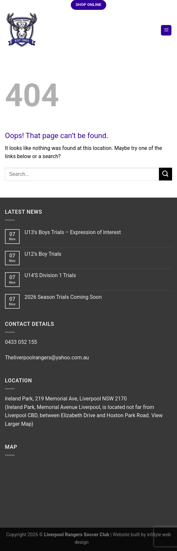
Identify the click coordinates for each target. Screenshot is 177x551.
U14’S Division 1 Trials (50, 275)
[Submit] (165, 174)
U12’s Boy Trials (43, 254)
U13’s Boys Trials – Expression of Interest (73, 232)
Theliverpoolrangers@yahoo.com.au (47, 357)
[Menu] (166, 30)
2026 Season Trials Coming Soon (63, 297)
